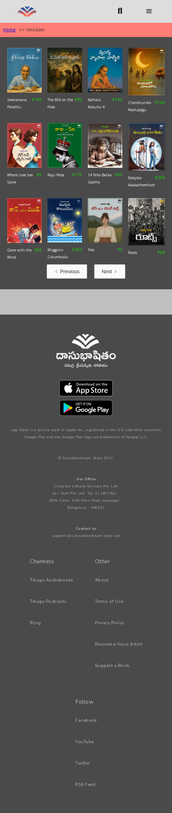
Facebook (86, 720)
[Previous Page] (67, 271)
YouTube (84, 742)
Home (9, 30)
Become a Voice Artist (118, 644)
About (102, 580)
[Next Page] (109, 271)
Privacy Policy (110, 623)
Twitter (82, 763)
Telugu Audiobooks (52, 580)
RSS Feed (85, 784)
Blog (35, 623)
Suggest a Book (112, 665)
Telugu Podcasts (48, 601)
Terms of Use (109, 601)
